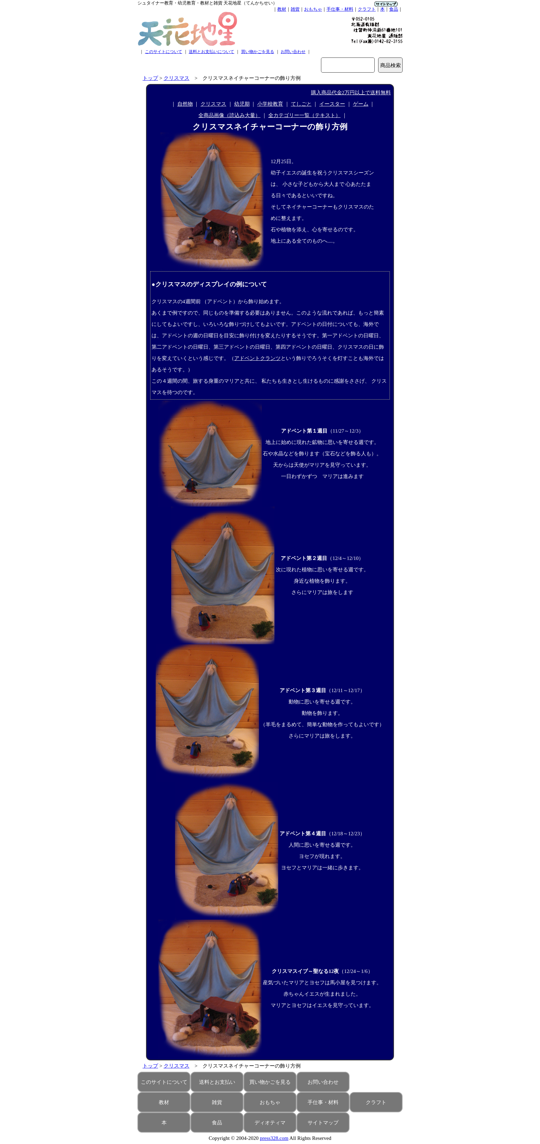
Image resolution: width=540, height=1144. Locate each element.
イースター (332, 104)
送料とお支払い (217, 1082)
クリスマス (176, 78)
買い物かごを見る (257, 51)
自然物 (185, 104)
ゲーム (360, 104)
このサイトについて (163, 51)
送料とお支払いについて (211, 51)
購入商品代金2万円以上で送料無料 (351, 92)
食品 (393, 9)
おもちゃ (313, 9)
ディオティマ (270, 1122)
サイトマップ (323, 1122)
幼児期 (242, 104)
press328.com (274, 1138)
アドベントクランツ (257, 358)
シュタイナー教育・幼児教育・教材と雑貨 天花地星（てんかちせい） (207, 3)
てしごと (301, 104)
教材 (281, 9)
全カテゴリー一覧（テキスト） (304, 115)
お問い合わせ (293, 51)
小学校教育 (270, 104)
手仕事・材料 (339, 9)
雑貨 (295, 9)
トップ (150, 78)
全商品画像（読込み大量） (229, 115)
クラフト (367, 9)
